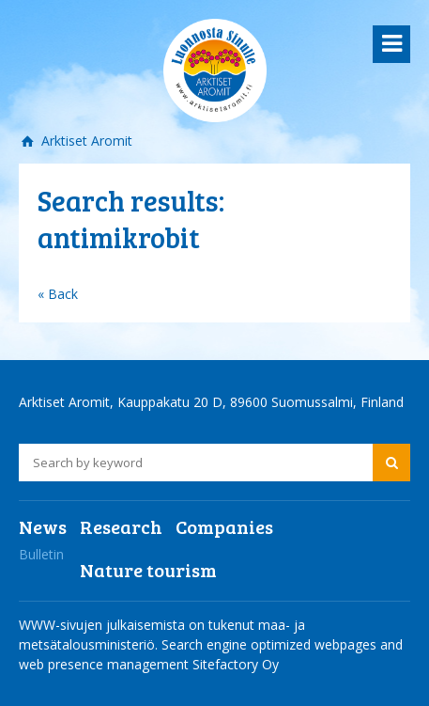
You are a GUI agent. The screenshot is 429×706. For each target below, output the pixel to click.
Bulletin (41, 554)
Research (121, 526)
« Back (58, 294)
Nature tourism (148, 570)
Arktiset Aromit (85, 140)
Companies (224, 526)
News (43, 526)
